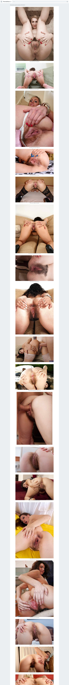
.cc (7, 1)
